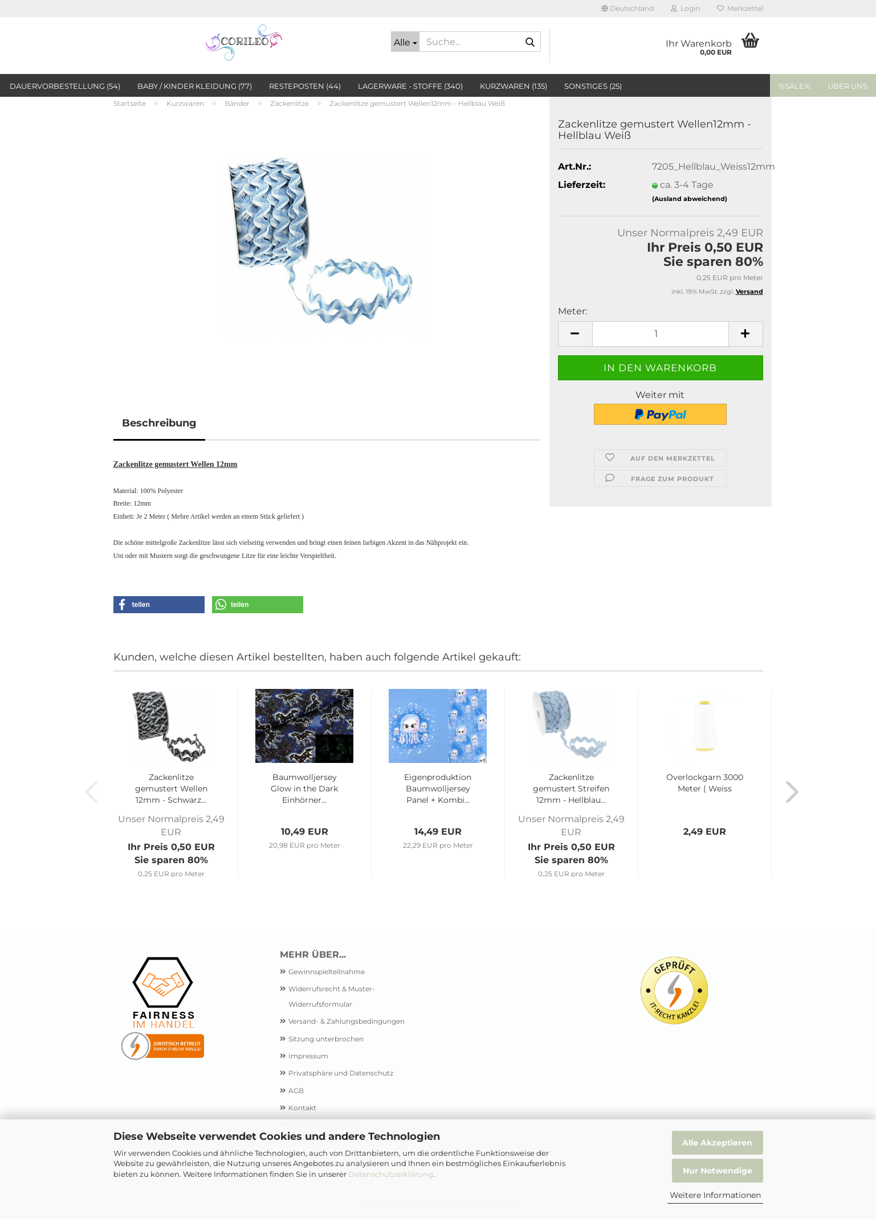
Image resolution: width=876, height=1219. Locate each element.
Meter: (572, 311)
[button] (627, 8)
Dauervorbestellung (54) (65, 86)
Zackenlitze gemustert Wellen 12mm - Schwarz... (171, 788)
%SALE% (794, 86)
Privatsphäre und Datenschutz (340, 1073)
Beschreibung (159, 423)
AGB (296, 1090)
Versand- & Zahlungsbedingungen (346, 1021)
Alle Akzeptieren (717, 1143)
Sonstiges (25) (593, 86)
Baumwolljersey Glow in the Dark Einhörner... (304, 788)
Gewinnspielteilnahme (326, 971)
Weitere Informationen (715, 1195)
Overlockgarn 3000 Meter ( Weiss (704, 783)
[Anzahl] (660, 334)
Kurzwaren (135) (513, 86)
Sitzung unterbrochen (326, 1039)
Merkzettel (740, 8)
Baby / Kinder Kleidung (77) (194, 86)
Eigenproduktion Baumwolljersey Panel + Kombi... (437, 788)
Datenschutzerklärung (390, 1174)
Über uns (847, 86)
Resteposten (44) (305, 86)
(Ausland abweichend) (689, 199)
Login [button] (685, 8)
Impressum (308, 1056)
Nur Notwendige (717, 1170)
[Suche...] (405, 41)
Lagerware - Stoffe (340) (410, 86)
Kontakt (302, 1107)
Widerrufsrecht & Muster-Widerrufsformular (331, 996)
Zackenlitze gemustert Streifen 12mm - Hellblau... (571, 788)
